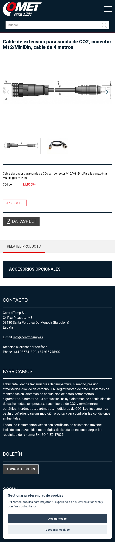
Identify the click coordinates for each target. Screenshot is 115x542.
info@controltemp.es (28, 337)
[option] (57, 92)
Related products (24, 246)
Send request (15, 202)
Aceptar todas (57, 518)
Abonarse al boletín (21, 469)
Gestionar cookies (57, 529)
